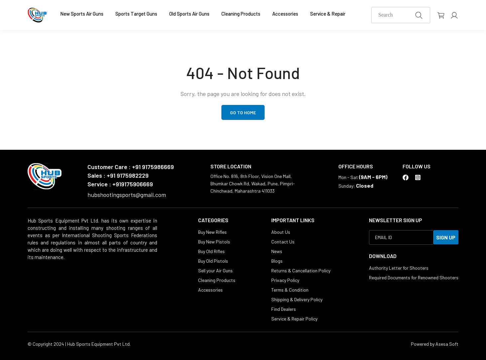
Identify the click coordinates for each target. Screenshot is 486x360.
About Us (280, 232)
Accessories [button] (285, 14)
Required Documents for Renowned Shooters (413, 277)
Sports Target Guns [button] (136, 14)
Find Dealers (283, 309)
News (276, 251)
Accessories (210, 290)
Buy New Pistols (214, 241)
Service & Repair (327, 14)
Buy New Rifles (212, 232)
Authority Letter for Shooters (398, 268)
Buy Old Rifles (211, 251)
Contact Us (283, 241)
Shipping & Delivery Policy (296, 299)
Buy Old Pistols (213, 261)
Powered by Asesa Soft (434, 344)
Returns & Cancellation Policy (300, 270)
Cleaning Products (240, 14)
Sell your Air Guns (215, 270)
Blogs (277, 261)
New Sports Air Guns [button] (81, 14)
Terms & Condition (289, 290)
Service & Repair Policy (294, 318)
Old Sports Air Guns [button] (189, 14)
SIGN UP (445, 237)
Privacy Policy (285, 280)
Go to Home (243, 112)
